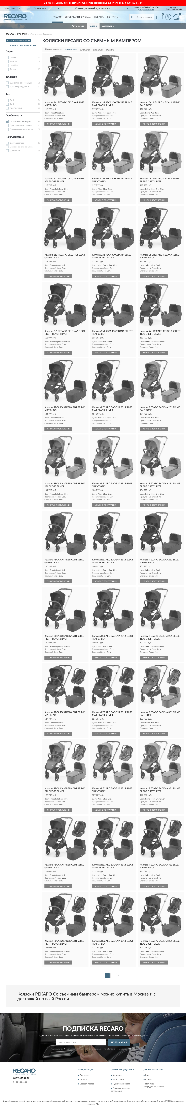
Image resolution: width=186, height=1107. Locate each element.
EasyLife (13, 62)
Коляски (93, 26)
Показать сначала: (53, 49)
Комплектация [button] (15, 137)
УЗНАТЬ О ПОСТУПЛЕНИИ (58, 124)
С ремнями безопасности (21, 129)
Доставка (84, 1075)
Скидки (148, 1080)
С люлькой (15, 151)
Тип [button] (8, 94)
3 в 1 (12, 104)
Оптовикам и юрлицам (78, 17)
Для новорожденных (19, 87)
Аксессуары (108, 26)
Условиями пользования (118, 1049)
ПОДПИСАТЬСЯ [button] (119, 1042)
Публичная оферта (121, 1084)
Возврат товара (87, 1084)
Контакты (112, 17)
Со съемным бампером (20, 122)
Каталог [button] (57, 17)
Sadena (13, 69)
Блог (147, 1075)
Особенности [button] (14, 115)
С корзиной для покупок (21, 147)
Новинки (99, 17)
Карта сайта (118, 1080)
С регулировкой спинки (21, 126)
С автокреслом (17, 143)
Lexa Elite (14, 65)
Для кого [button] (11, 77)
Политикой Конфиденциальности (92, 1049)
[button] (146, 9)
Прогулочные (16, 108)
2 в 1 (12, 100)
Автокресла (78, 26)
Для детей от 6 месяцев (21, 83)
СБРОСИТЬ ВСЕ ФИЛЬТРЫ (23, 46)
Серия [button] (9, 51)
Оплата (83, 1080)
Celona (13, 58)
